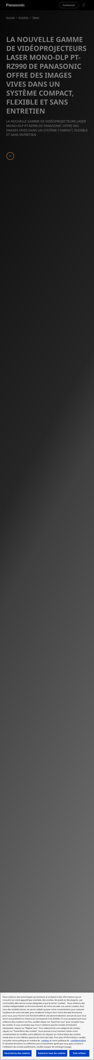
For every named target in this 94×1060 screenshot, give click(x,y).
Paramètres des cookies (17, 1053)
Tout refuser (79, 1053)
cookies (45, 1040)
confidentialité (78, 1040)
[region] (47, 1026)
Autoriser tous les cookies (51, 1053)
